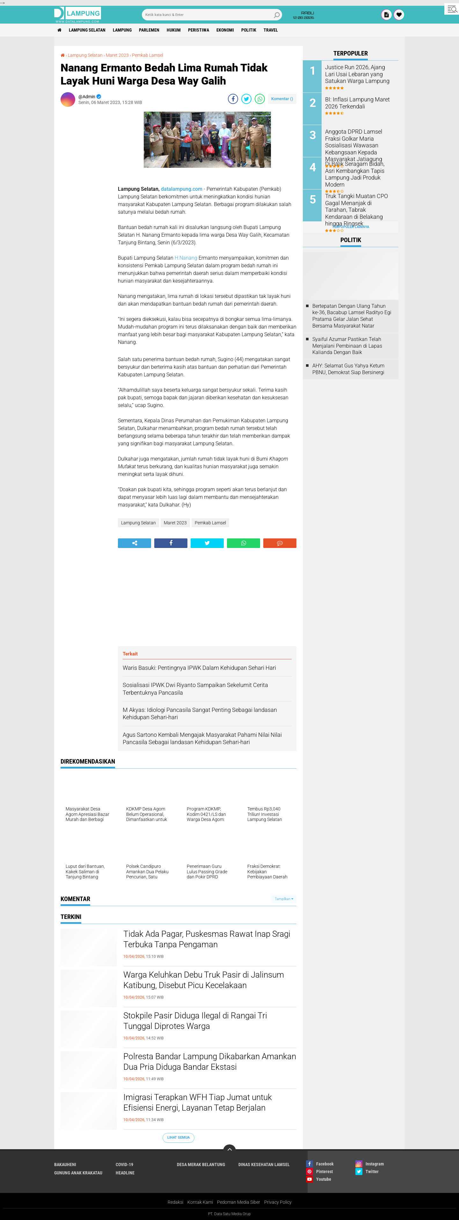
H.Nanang (186, 258)
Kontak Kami (200, 1202)
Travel (271, 30)
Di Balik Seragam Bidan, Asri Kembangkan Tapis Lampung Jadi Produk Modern (358, 170)
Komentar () (282, 98)
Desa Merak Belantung (201, 1164)
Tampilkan (284, 899)
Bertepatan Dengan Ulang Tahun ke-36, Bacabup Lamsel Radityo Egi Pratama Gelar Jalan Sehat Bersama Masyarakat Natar (351, 316)
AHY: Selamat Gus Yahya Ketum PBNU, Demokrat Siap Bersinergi (348, 369)
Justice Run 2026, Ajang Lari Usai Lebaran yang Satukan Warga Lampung (357, 73)
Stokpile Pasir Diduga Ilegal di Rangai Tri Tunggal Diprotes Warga (195, 1021)
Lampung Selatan (87, 30)
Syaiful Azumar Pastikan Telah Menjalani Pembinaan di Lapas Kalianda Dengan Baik (347, 346)
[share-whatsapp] (260, 99)
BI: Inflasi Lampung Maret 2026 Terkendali (353, 102)
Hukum (174, 30)
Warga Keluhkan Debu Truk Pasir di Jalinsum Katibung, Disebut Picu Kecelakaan (203, 980)
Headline (125, 1172)
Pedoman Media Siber (238, 1202)
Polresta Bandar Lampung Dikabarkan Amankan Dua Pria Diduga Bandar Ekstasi (209, 1062)
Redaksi (175, 1202)
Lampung (122, 30)
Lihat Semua (178, 1137)
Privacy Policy (278, 1202)
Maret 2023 (117, 55)
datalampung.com (181, 189)
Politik (248, 30)
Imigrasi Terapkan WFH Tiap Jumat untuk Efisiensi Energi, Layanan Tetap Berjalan (197, 1102)
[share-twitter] (246, 99)
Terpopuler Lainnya (350, 227)
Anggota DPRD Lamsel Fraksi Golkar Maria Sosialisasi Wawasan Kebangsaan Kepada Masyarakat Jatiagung (358, 144)
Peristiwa (198, 30)
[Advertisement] (86, 207)
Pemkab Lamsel (147, 55)
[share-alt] (134, 543)
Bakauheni (65, 1164)
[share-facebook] (233, 99)
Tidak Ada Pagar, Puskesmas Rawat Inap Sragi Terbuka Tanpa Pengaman (206, 939)
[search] (212, 14)
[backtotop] (229, 1150)
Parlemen (149, 30)
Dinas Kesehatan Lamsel (264, 1164)
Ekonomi (225, 30)
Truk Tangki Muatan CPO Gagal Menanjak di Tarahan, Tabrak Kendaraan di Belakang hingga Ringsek (357, 205)
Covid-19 (124, 1164)
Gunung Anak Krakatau (78, 1172)
